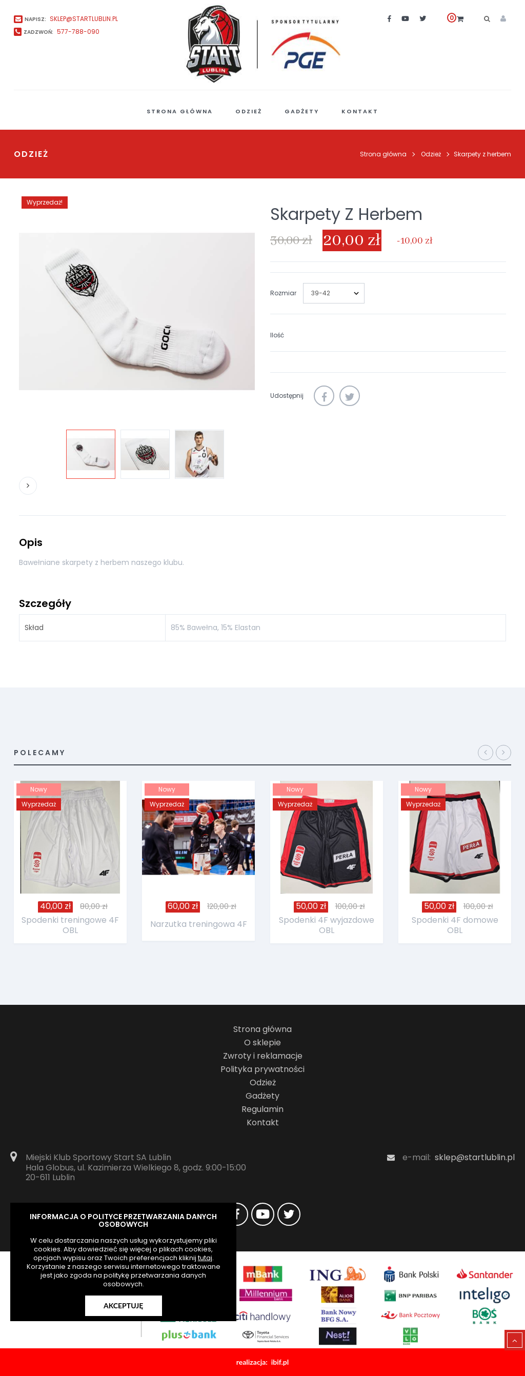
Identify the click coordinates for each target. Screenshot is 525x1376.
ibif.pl (280, 1362)
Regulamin (262, 1109)
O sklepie (262, 1042)
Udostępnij (324, 396)
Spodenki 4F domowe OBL (455, 925)
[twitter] (422, 19)
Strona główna (383, 154)
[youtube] (405, 19)
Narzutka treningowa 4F (198, 924)
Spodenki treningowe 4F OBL (70, 925)
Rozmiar (284, 293)
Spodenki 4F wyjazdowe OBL (326, 925)
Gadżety (262, 1096)
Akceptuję (123, 1305)
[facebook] (389, 19)
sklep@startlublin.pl (475, 1157)
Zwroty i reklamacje (262, 1056)
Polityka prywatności (262, 1069)
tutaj (205, 1258)
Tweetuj (349, 396)
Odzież (263, 1082)
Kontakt (263, 1122)
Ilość (277, 335)
